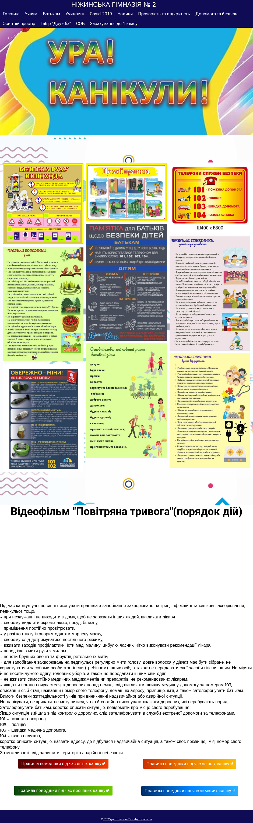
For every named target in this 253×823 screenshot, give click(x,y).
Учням (31, 13)
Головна (11, 13)
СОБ (80, 23)
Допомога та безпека (216, 13)
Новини (125, 13)
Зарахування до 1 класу (114, 23)
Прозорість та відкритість (164, 13)
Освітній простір (19, 23)
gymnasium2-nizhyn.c (127, 819)
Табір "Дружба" (56, 23)
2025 (107, 819)
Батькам (51, 13)
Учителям (75, 13)
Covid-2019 (101, 13)
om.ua (147, 819)
